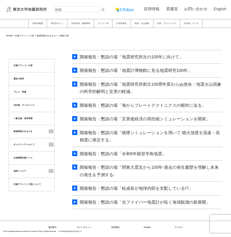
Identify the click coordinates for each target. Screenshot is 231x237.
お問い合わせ (196, 9)
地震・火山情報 (141, 23)
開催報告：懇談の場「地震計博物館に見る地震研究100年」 (136, 70)
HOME (9, 35)
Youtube (147, 227)
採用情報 (151, 9)
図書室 (172, 9)
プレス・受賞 (20, 92)
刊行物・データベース (24, 105)
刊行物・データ (191, 23)
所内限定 (115, 227)
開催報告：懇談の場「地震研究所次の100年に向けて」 (131, 56)
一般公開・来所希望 (23, 118)
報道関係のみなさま (23, 131)
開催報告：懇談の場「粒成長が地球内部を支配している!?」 (136, 188)
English (220, 9)
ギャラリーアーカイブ (24, 144)
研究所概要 (37, 23)
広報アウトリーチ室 (24, 35)
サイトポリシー (84, 227)
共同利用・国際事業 (80, 23)
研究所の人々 (57, 23)
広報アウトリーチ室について (27, 184)
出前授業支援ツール (23, 157)
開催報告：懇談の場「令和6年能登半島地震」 (123, 153)
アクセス (178, 227)
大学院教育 (121, 23)
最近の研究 (19, 78)
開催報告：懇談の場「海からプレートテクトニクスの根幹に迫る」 (143, 105)
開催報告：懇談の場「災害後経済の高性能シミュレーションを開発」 (145, 118)
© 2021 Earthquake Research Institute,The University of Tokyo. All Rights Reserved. (29, 231)
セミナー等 (103, 23)
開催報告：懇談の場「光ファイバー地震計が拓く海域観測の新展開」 (145, 202)
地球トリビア (20, 171)
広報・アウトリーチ (166, 23)
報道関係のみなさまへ (47, 35)
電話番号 (52, 227)
